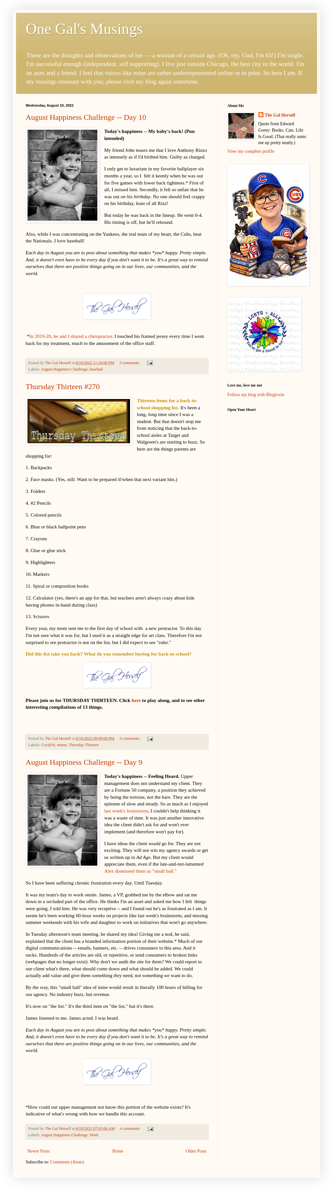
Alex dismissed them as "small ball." (140, 871)
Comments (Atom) (67, 1162)
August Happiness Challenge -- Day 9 (84, 762)
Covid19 (48, 745)
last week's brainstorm (126, 810)
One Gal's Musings (84, 28)
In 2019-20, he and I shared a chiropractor (70, 336)
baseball (96, 369)
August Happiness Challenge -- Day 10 (86, 117)
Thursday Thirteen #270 (63, 386)
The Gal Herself (280, 115)
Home (117, 1151)
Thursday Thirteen (84, 745)
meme (62, 745)
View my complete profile (250, 151)
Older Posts (196, 1151)
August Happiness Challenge (64, 369)
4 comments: (131, 1128)
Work (94, 1135)
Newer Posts (38, 1151)
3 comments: (130, 363)
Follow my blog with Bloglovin (255, 394)
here (136, 700)
